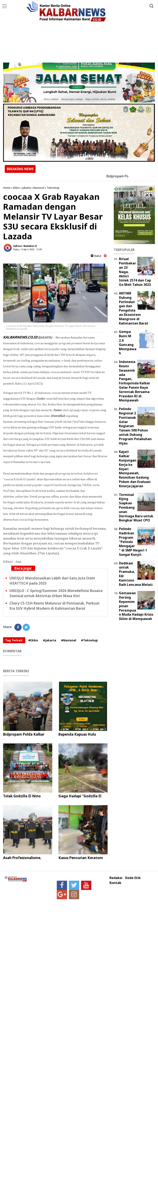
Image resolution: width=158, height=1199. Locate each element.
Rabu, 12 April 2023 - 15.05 (27, 249)
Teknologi (53, 188)
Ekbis (16, 188)
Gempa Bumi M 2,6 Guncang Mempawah (127, 342)
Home (6, 188)
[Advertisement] (79, 31)
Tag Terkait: (14, 640)
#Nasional (68, 640)
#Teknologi (89, 640)
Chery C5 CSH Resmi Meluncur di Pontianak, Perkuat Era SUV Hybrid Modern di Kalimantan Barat (54, 606)
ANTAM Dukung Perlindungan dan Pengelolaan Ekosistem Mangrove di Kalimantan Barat (133, 308)
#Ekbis (33, 640)
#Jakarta (49, 640)
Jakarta (26, 188)
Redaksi (115, 878)
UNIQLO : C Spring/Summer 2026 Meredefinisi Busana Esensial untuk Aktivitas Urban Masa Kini (55, 593)
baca (96, 255)
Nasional (38, 188)
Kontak (115, 883)
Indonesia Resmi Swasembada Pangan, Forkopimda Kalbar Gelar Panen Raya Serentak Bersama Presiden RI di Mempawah (134, 380)
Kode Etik (133, 878)
